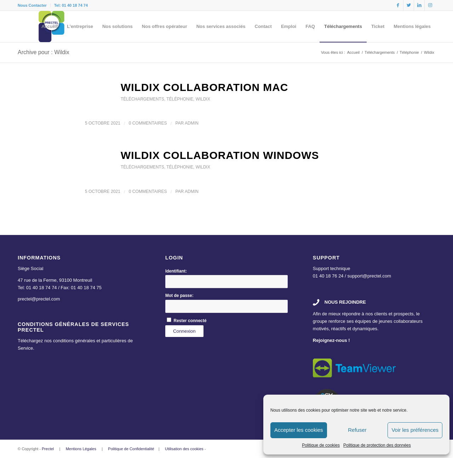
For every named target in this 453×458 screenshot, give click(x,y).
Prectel (48, 449)
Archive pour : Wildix (43, 52)
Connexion (184, 331)
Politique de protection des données (377, 445)
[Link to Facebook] (398, 5)
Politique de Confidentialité (131, 449)
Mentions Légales (81, 449)
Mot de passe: (179, 295)
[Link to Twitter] (408, 5)
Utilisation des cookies (184, 449)
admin (192, 123)
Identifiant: (176, 271)
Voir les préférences (414, 430)
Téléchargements (142, 99)
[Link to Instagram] (430, 5)
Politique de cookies (321, 445)
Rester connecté (190, 320)
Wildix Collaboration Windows (220, 155)
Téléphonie (179, 99)
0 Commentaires (148, 123)
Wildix (203, 99)
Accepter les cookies (298, 430)
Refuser (357, 430)
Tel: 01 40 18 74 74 (71, 5)
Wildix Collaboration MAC (204, 87)
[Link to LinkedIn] (419, 5)
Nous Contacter (32, 5)
